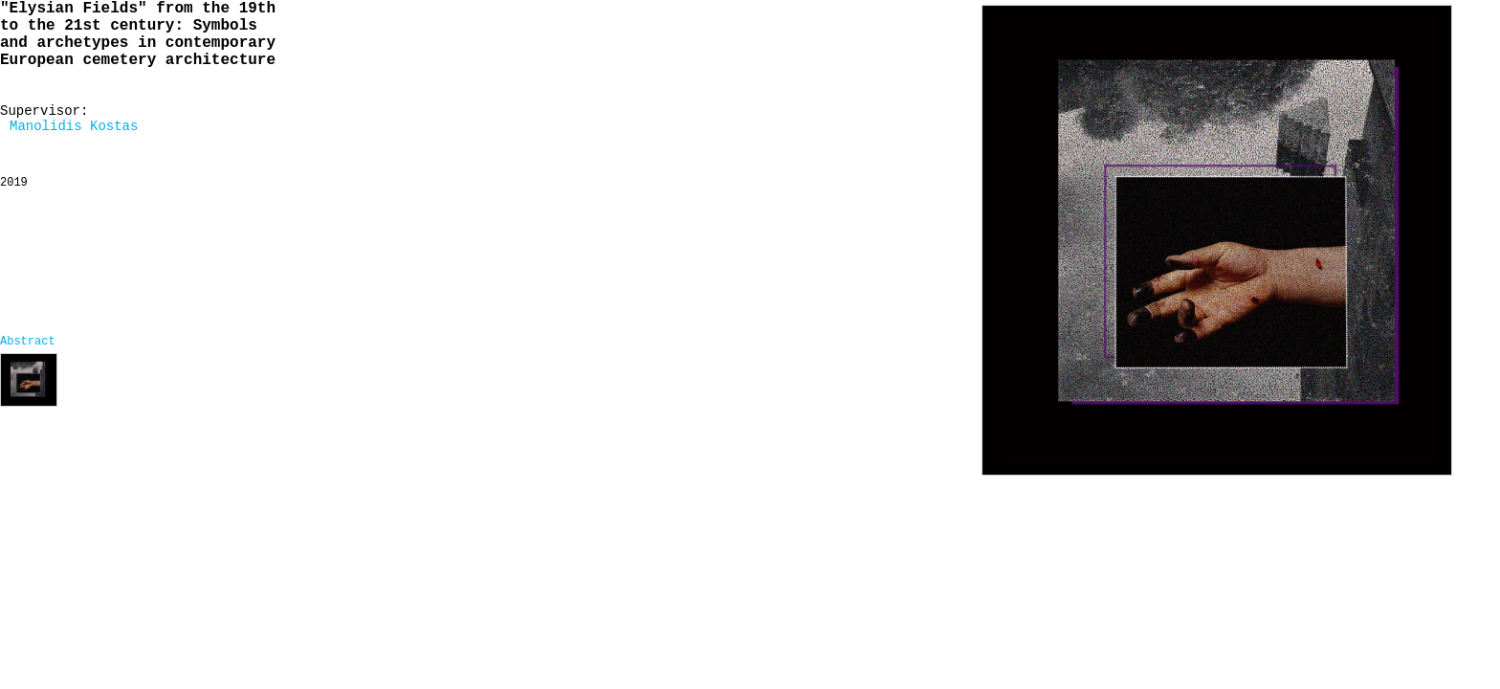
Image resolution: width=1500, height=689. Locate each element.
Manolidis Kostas (74, 126)
